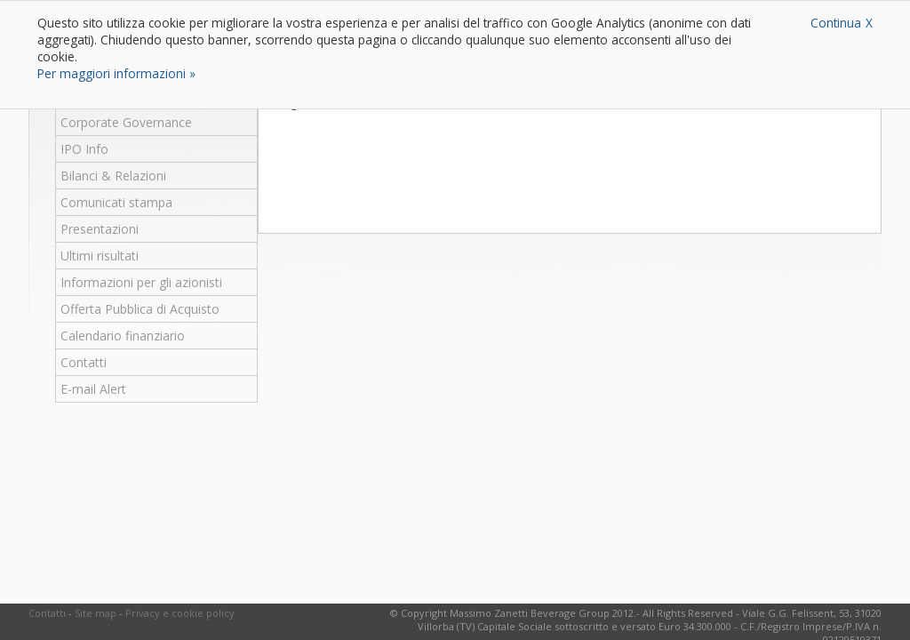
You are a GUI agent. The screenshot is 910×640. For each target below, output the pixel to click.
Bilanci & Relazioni (113, 175)
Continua (835, 22)
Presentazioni (99, 228)
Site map (95, 613)
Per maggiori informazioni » (116, 73)
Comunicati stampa (116, 202)
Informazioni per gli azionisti (141, 282)
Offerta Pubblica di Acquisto (140, 308)
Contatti (83, 362)
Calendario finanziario (122, 335)
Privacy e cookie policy (180, 613)
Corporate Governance (126, 122)
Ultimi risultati (99, 255)
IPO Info (84, 148)
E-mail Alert (93, 388)
